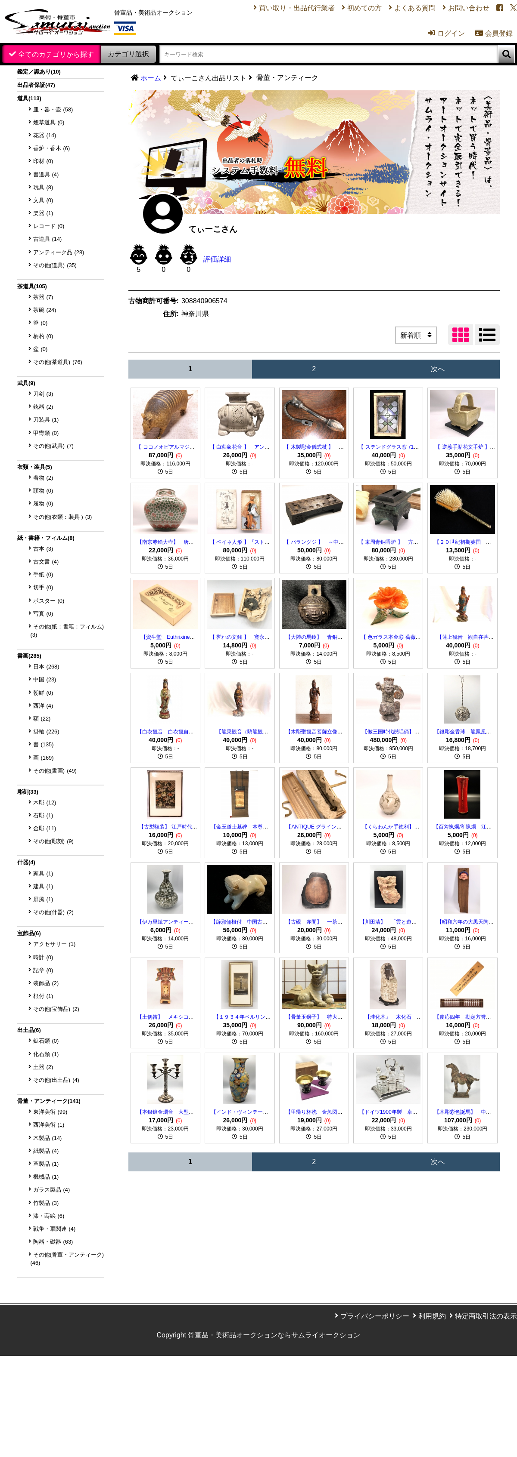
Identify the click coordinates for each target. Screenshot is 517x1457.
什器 (26, 862)
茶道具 (32, 286)
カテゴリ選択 (128, 54)
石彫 (43, 815)
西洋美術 (49, 1124)
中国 (44, 679)
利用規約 (432, 1316)
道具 (29, 98)
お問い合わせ (468, 8)
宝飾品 (29, 933)
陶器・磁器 (53, 1241)
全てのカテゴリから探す (56, 54)
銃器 (43, 407)
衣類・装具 (34, 467)
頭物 (43, 490)
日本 (46, 666)
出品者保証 (36, 85)
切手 (43, 587)
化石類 (46, 1054)
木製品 (47, 1138)
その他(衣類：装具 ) (62, 517)
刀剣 (43, 394)
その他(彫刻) (53, 841)
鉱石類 (46, 1041)
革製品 (46, 1164)
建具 (43, 886)
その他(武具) (53, 446)
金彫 (44, 828)
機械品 (46, 1177)
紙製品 (46, 1151)
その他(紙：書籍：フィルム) (67, 630)
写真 (43, 613)
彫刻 (27, 792)
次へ (438, 369)
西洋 (43, 705)
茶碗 (44, 310)
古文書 (46, 561)
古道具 (47, 239)
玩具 (43, 187)
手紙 (43, 574)
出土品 (29, 1030)
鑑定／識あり (39, 71)
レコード (49, 226)
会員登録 (494, 33)
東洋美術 (50, 1112)
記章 (43, 970)
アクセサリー (54, 944)
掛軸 (46, 731)
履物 (43, 503)
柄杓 (43, 336)
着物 (43, 477)
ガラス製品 (51, 1189)
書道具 (46, 174)
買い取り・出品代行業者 (297, 8)
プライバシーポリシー (374, 1316)
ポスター (49, 601)
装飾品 (46, 983)
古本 (43, 548)
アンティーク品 (58, 252)
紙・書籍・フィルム (46, 538)
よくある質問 (415, 8)
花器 (44, 135)
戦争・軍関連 (54, 1229)
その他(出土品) (56, 1080)
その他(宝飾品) (56, 1009)
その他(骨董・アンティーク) (67, 1258)
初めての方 (364, 8)
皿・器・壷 (53, 109)
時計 (43, 957)
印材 (43, 161)
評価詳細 (217, 259)
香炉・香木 (51, 148)
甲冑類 (46, 433)
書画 (29, 656)
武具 (26, 383)
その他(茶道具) (57, 362)
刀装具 (46, 419)
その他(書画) (55, 770)
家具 (43, 873)
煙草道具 (49, 122)
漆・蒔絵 (49, 1216)
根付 (43, 996)
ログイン (446, 33)
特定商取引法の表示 (486, 1316)
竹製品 (46, 1203)
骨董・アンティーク (49, 1101)
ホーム (150, 78)
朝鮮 (43, 693)
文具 (43, 200)
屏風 (43, 899)
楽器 (43, 213)
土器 (43, 1067)
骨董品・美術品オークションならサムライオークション (274, 1335)
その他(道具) (55, 265)
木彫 (44, 802)
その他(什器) (53, 912)
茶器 (43, 297)
